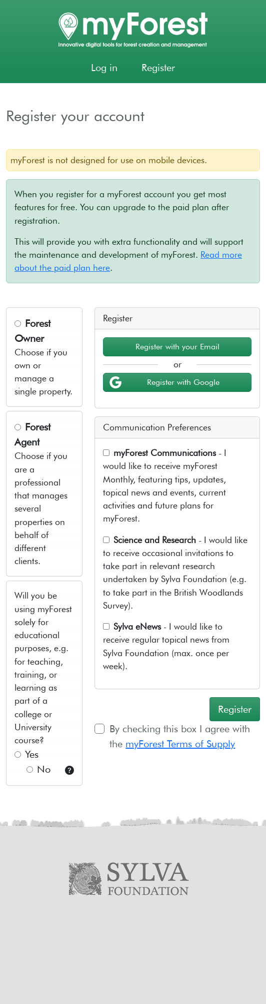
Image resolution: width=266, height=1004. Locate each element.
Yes (26, 754)
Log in (104, 68)
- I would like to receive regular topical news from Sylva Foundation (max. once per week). (166, 646)
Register (158, 68)
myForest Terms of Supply (180, 744)
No (38, 769)
